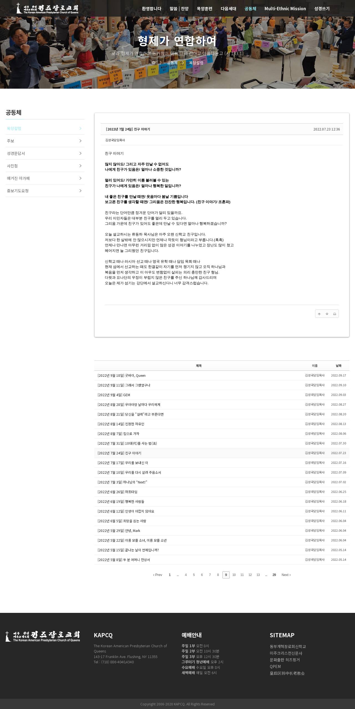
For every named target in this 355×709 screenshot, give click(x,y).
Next (286, 575)
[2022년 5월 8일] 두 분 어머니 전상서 (124, 559)
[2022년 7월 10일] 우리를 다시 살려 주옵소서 (129, 472)
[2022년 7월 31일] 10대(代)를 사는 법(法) (127, 443)
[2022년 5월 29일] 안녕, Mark (119, 530)
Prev (157, 575)
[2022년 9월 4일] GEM (114, 394)
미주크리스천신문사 (286, 653)
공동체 (169, 62)
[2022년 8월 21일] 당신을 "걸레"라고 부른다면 (131, 414)
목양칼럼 (193, 62)
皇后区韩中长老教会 (287, 673)
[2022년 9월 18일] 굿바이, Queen (122, 375)
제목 (199, 365)
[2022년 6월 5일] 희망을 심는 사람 (122, 520)
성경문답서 (16, 153)
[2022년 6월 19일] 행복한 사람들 (121, 501)
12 (250, 575)
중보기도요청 (18, 190)
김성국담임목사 (115, 140)
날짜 (338, 365)
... (178, 575)
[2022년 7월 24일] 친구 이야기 (128, 129)
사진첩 (12, 165)
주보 (10, 141)
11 (242, 575)
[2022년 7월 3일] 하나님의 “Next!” (122, 482)
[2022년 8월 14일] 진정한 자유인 (121, 423)
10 (233, 575)
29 (274, 575)
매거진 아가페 (18, 178)
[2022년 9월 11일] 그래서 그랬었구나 (124, 385)
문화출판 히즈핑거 (285, 659)
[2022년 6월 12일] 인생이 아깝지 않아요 (126, 511)
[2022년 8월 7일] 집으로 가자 (118, 433)
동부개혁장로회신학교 (288, 646)
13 (258, 575)
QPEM (275, 666)
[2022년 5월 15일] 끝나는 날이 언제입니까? (128, 549)
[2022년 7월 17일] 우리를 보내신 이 (123, 462)
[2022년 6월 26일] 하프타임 (117, 491)
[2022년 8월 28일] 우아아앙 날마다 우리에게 (129, 404)
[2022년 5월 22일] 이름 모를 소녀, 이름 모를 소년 (132, 540)
